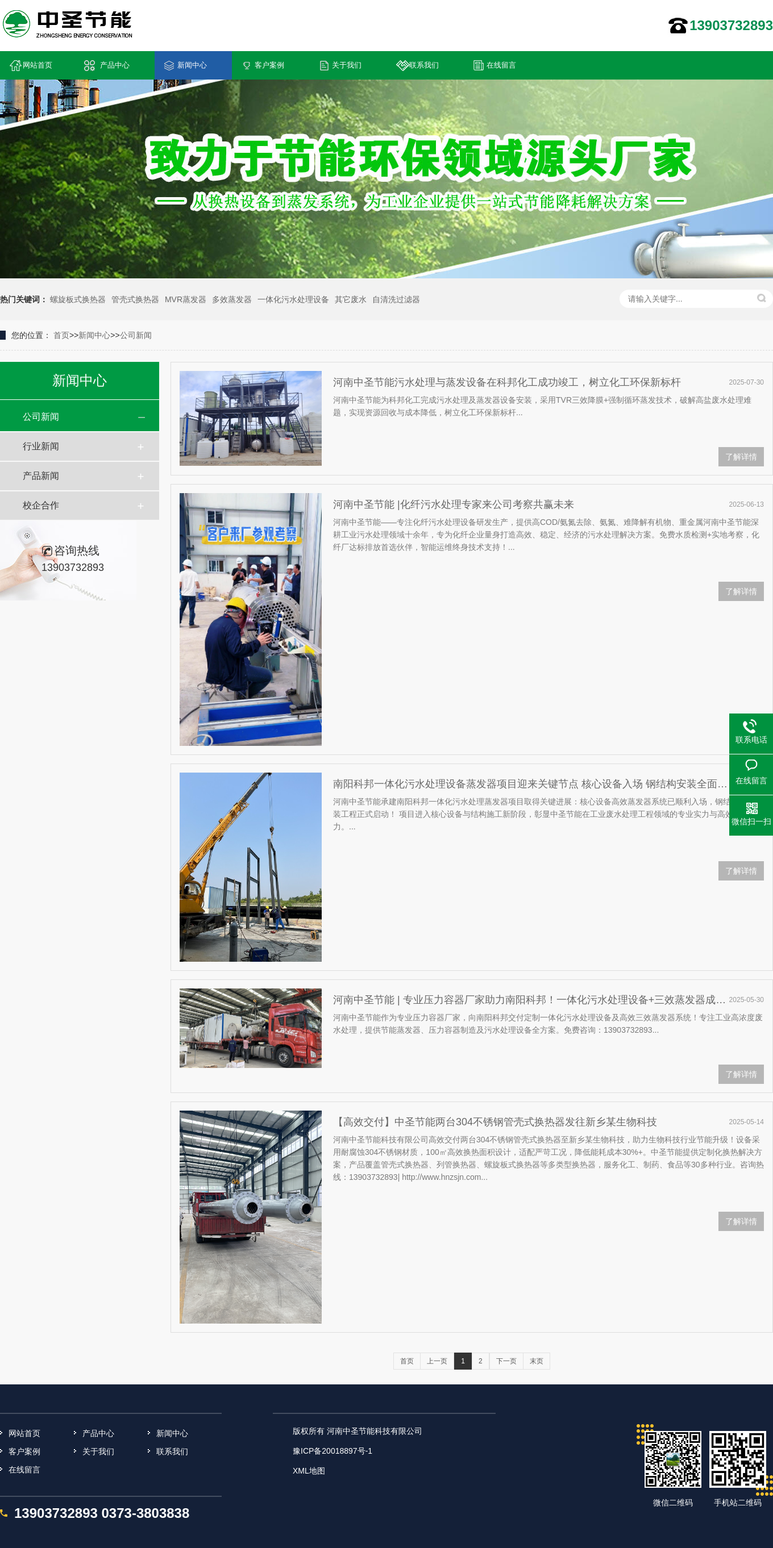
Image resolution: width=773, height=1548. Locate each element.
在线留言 (501, 65)
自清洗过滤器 (396, 299)
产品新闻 (41, 476)
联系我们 (424, 65)
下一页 (506, 1361)
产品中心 (115, 65)
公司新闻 (136, 335)
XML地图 (309, 1470)
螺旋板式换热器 (78, 299)
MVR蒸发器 (185, 299)
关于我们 (346, 65)
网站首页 (37, 65)
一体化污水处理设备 (293, 299)
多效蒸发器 (232, 299)
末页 (536, 1361)
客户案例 (269, 65)
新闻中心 (192, 65)
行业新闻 (41, 446)
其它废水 (351, 299)
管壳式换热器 (135, 299)
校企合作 (41, 505)
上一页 (437, 1361)
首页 (61, 335)
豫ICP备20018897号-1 (332, 1450)
